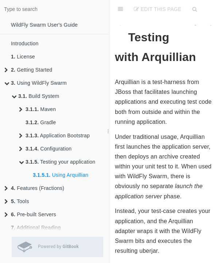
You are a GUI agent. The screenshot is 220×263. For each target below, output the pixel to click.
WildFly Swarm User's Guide (44, 25)
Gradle (41, 122)
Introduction (25, 43)
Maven (37, 109)
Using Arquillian (60, 175)
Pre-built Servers (30, 214)
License (23, 57)
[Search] (194, 9)
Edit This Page (157, 9)
